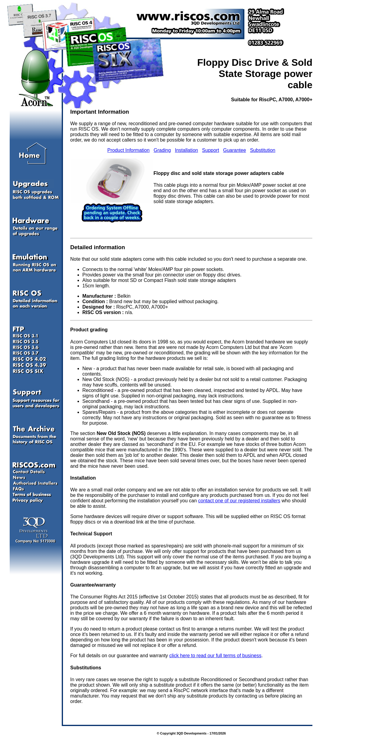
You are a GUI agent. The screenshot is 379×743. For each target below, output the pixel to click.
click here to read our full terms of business (215, 655)
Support (210, 150)
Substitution (262, 150)
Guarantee (234, 150)
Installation (186, 150)
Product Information (128, 150)
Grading (162, 150)
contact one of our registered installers (239, 500)
